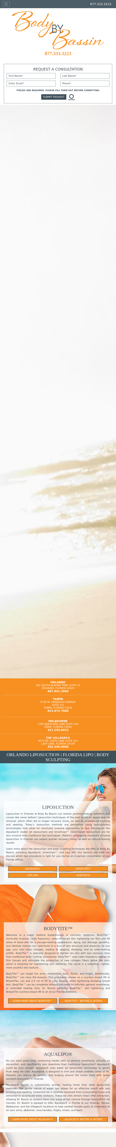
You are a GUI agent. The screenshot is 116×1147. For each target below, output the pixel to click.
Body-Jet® (83, 875)
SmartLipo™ (83, 868)
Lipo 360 (32, 875)
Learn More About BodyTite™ (32, 1000)
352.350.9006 (58, 746)
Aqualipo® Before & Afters (83, 1119)
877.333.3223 (100, 4)
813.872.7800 (58, 710)
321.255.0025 (58, 730)
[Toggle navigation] (6, 4)
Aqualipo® (32, 868)
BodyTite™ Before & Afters (83, 1000)
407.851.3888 (58, 691)
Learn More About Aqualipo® (32, 1119)
